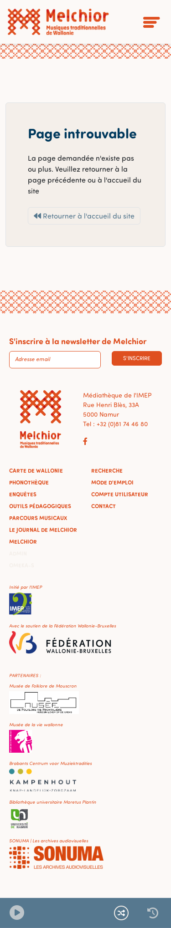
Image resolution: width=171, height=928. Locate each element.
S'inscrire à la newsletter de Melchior (77, 341)
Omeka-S (21, 565)
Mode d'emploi (112, 482)
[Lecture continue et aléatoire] (121, 913)
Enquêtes (22, 494)
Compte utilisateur (119, 494)
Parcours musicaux (38, 517)
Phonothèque (29, 482)
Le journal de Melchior (43, 529)
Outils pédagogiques (40, 506)
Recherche (107, 470)
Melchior (23, 541)
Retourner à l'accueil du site (84, 215)
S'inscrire (136, 358)
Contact (103, 506)
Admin (18, 553)
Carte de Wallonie (36, 470)
